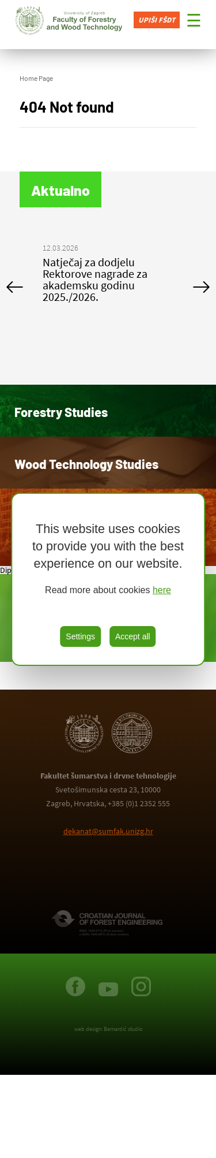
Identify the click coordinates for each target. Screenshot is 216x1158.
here (162, 590)
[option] (108, 275)
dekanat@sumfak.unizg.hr (108, 831)
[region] (108, 579)
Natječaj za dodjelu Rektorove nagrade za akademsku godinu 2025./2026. (95, 279)
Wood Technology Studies (86, 463)
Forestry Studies (61, 411)
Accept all (132, 636)
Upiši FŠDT (156, 20)
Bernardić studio (123, 1029)
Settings (80, 636)
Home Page (36, 78)
